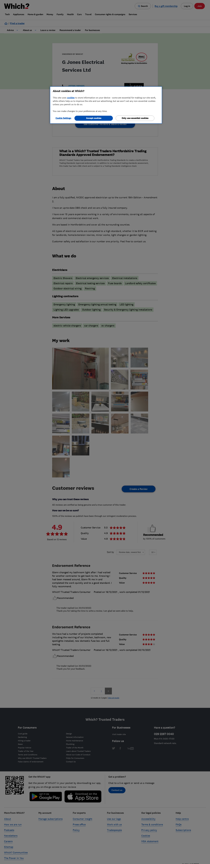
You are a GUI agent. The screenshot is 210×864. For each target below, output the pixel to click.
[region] (106, 105)
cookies (71, 97)
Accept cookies (93, 118)
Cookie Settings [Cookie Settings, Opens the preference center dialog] (63, 118)
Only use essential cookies (135, 118)
